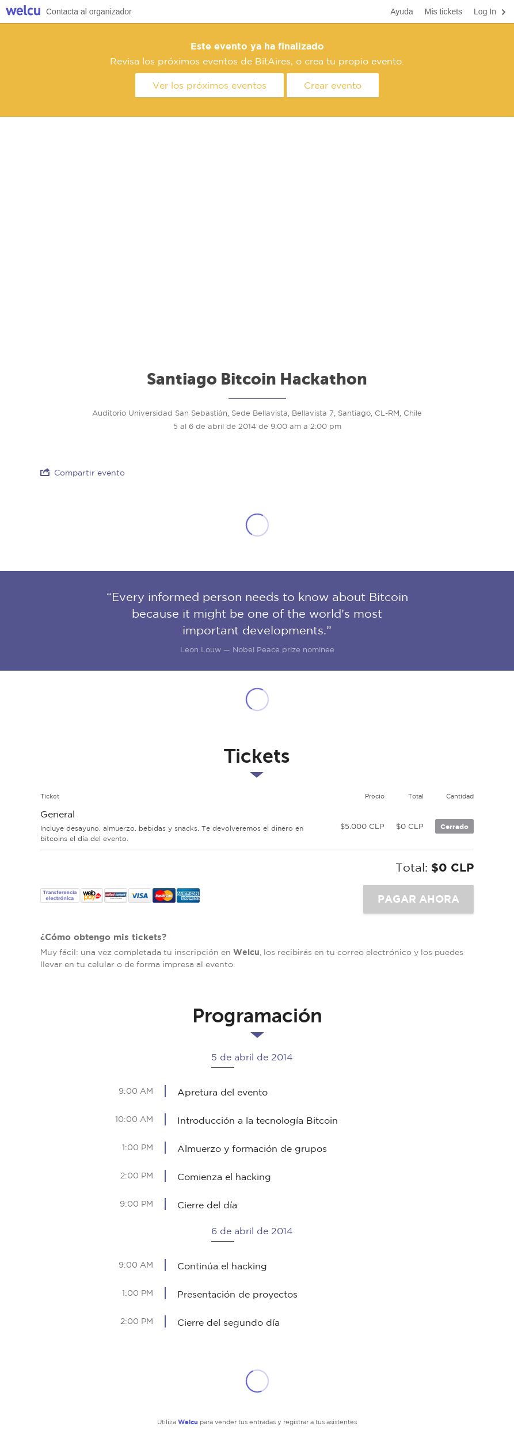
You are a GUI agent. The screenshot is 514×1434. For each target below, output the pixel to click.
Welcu (23, 12)
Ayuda (401, 11)
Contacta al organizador (89, 11)
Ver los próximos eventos (209, 85)
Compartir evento (82, 472)
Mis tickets (443, 11)
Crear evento (332, 85)
